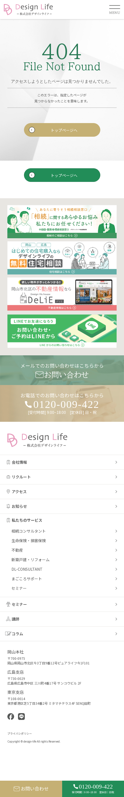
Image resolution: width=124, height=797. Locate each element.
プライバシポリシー (19, 733)
